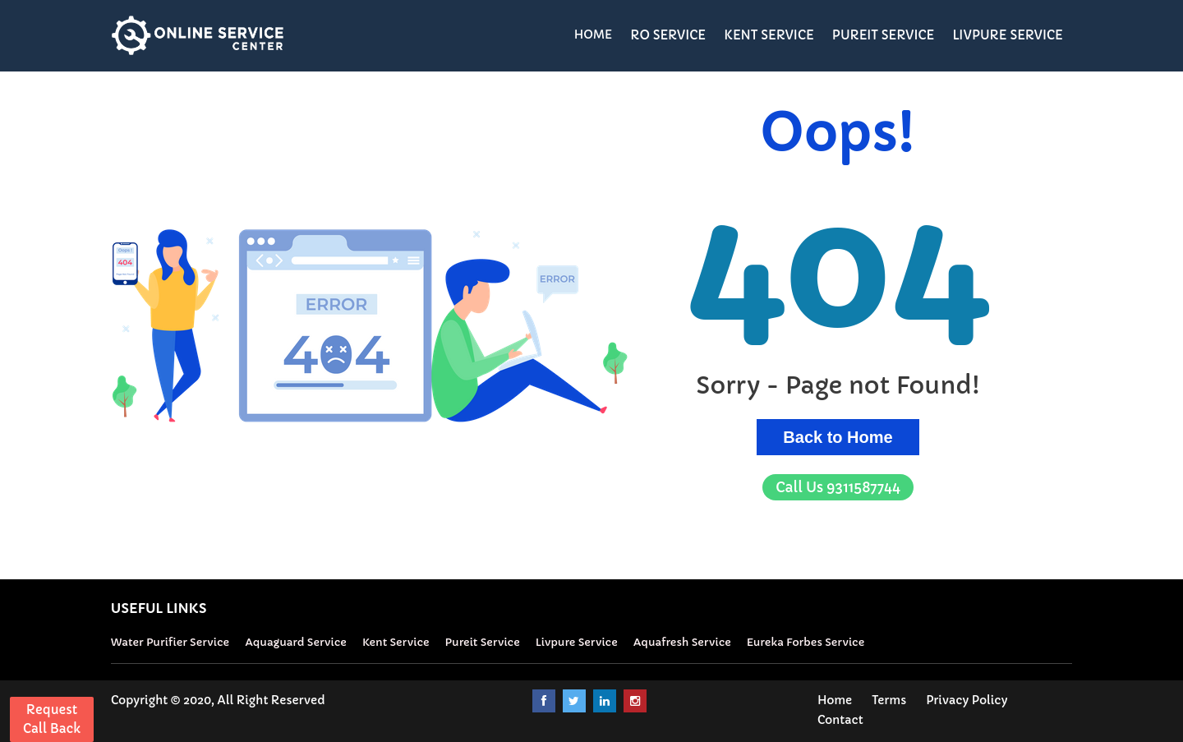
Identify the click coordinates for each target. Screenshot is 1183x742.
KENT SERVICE (769, 35)
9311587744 (838, 487)
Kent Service (396, 642)
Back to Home (837, 437)
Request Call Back (52, 719)
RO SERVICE (668, 35)
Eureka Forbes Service (805, 642)
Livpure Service (577, 642)
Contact (840, 719)
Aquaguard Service (296, 642)
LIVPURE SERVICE (1007, 35)
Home (834, 700)
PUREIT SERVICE (883, 35)
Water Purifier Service (170, 642)
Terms (889, 700)
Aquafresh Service (682, 642)
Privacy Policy (966, 700)
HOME (593, 34)
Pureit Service (482, 642)
